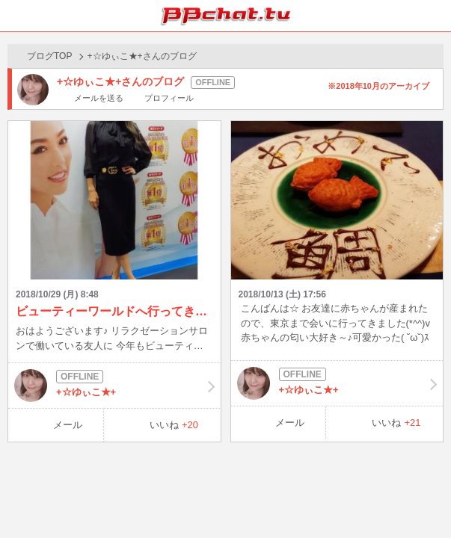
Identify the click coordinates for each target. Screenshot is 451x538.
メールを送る (98, 97)
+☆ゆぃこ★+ (114, 385)
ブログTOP (49, 56)
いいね (174, 424)
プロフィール (169, 97)
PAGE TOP (424, 498)
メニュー (435, 15)
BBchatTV (226, 15)
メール (67, 424)
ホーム (15, 15)
